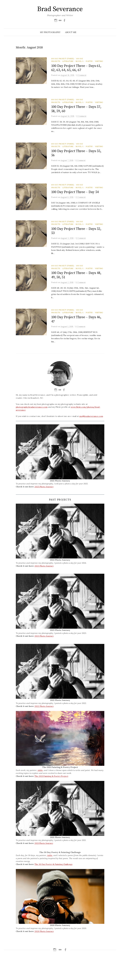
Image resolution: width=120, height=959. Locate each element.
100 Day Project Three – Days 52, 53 (76, 232)
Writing (99, 61)
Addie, (40, 771)
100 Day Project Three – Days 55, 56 (76, 153)
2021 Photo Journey (44, 844)
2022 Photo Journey (44, 707)
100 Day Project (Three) (62, 58)
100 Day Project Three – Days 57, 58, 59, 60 (76, 109)
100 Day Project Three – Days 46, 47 (76, 320)
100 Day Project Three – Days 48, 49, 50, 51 (76, 276)
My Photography (50, 32)
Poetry (89, 61)
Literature (67, 61)
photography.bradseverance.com (32, 408)
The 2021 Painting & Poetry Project (51, 777)
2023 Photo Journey (44, 567)
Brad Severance (60, 9)
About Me (70, 32)
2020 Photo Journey (44, 932)
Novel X (79, 61)
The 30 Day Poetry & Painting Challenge (54, 865)
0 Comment (81, 75)
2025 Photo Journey (44, 488)
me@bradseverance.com (91, 417)
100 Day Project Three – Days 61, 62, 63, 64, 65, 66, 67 (76, 68)
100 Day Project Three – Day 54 (75, 192)
